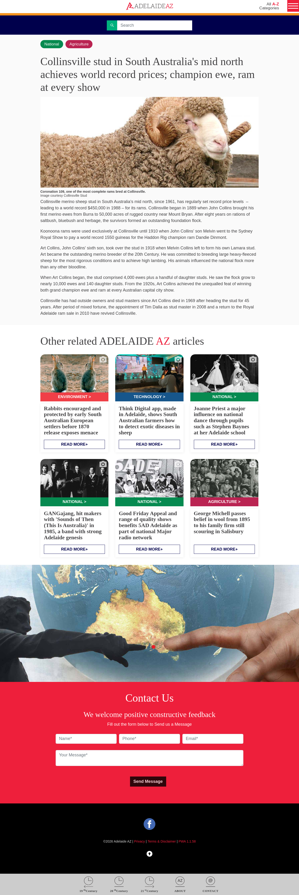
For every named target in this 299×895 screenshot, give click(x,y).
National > (224, 397)
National (52, 44)
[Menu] (292, 6)
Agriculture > (224, 502)
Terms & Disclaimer (162, 843)
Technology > (149, 397)
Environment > (74, 397)
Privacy (139, 843)
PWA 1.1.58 (187, 843)
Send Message (148, 782)
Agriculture (81, 44)
